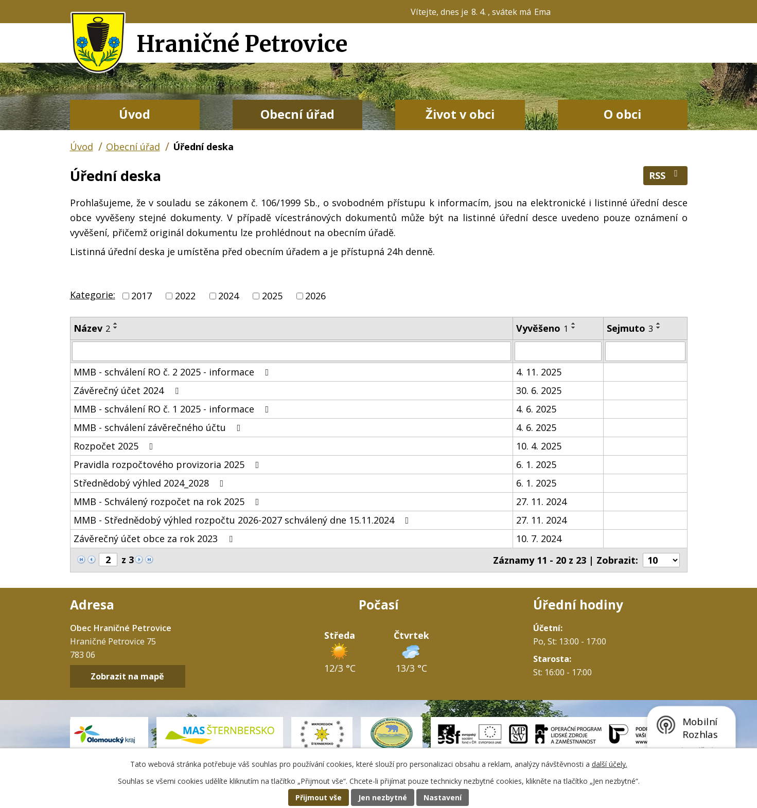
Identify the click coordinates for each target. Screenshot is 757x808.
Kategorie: (92, 295)
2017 (141, 296)
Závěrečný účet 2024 (128, 390)
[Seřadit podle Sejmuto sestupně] (658, 328)
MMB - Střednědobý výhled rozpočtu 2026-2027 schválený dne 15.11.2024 (243, 520)
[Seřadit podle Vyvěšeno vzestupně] (573, 323)
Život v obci (460, 114)
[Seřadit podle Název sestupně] (115, 328)
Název (92, 328)
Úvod (134, 114)
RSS (665, 175)
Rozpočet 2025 (115, 446)
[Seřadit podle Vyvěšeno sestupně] (573, 328)
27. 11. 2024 (541, 501)
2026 (315, 296)
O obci (622, 114)
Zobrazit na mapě (127, 676)
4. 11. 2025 (538, 372)
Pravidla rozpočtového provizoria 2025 (168, 464)
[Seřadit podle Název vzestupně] (115, 323)
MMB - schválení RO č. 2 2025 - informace (173, 372)
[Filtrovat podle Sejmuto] (645, 351)
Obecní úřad (297, 114)
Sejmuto (630, 328)
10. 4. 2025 (538, 446)
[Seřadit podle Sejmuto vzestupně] (658, 323)
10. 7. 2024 (538, 538)
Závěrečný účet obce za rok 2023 (155, 538)
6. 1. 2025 (536, 464)
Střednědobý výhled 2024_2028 (151, 483)
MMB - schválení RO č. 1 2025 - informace (173, 409)
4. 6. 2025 (536, 409)
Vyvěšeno (542, 328)
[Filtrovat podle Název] (291, 351)
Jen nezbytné (382, 797)
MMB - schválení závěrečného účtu (159, 427)
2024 (228, 296)
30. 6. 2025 (538, 390)
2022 (185, 296)
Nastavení (443, 797)
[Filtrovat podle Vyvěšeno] (558, 351)
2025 (272, 296)
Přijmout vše (318, 797)
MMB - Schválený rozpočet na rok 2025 (168, 501)
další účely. (609, 764)
